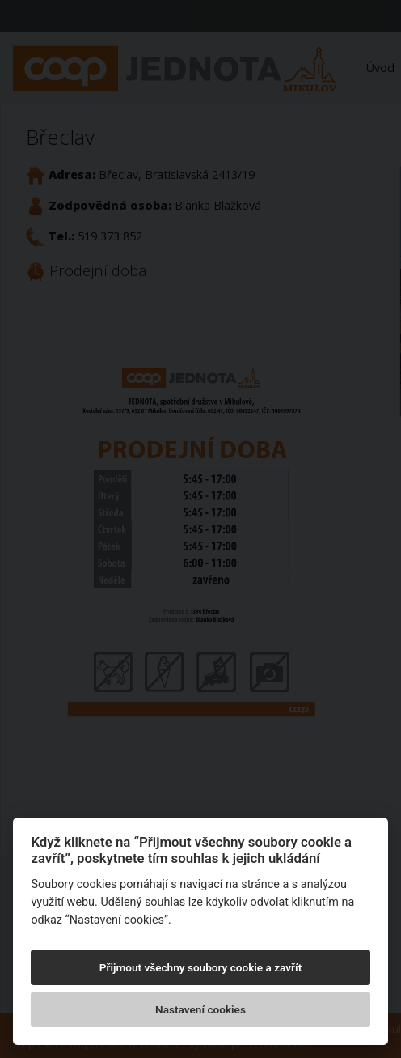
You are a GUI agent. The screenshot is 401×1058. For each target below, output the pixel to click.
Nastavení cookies (200, 1009)
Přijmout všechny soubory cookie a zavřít (200, 967)
